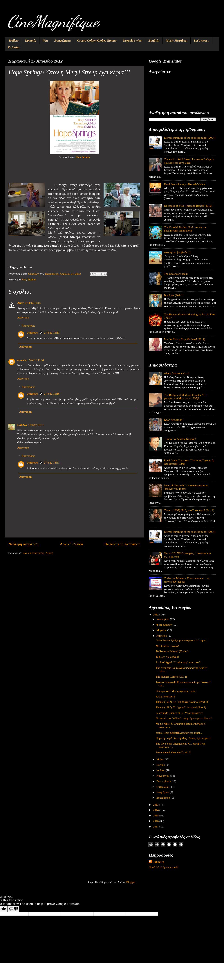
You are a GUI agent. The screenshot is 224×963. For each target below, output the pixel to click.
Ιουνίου (161, 764)
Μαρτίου (161, 630)
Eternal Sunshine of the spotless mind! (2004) (189, 137)
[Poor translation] (13, 909)
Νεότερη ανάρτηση (23, 544)
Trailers (13, 40)
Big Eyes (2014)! (173, 295)
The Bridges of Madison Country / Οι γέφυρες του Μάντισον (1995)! (185, 396)
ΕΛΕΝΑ (22, 425)
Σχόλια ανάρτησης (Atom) (38, 552)
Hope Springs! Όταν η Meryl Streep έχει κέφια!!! (183, 738)
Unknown (32, 332)
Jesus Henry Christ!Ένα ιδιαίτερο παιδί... (179, 732)
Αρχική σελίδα (71, 544)
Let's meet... (201, 40)
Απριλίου (162, 635)
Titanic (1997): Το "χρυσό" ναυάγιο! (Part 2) (189, 510)
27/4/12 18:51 (51, 462)
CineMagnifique (53, 21)
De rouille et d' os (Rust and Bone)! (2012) (188, 205)
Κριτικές (30, 40)
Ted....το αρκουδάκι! (167, 656)
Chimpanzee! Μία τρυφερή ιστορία (176, 691)
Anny (20, 302)
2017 (156, 826)
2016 (156, 821)
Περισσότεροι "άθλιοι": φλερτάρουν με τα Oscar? (184, 718)
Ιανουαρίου (163, 619)
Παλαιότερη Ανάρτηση (122, 544)
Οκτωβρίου (163, 786)
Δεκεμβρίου (163, 797)
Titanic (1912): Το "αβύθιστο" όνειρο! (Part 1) (182, 701)
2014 (156, 809)
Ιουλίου (161, 770)
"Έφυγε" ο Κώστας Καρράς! (180, 438)
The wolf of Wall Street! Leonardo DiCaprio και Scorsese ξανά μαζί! (189, 161)
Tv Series (14, 47)
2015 (156, 815)
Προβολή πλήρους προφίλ (163, 867)
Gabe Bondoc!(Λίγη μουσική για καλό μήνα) (181, 640)
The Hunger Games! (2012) (171, 676)
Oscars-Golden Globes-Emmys (97, 40)
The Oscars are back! (176, 273)
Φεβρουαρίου (164, 624)
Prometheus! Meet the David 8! (173, 752)
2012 (156, 614)
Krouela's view (132, 40)
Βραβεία (154, 40)
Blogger (130, 882)
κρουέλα (22, 360)
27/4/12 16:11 (51, 332)
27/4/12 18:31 (36, 425)
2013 (156, 804)
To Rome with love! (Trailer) (172, 651)
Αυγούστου (163, 775)
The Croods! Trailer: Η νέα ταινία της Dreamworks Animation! (185, 229)
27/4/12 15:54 (36, 360)
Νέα (45, 40)
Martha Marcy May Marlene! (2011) (184, 339)
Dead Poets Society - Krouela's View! (185, 184)
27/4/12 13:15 (33, 302)
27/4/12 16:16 (51, 393)
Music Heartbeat (176, 40)
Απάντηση (23, 317)
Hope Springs (83, 157)
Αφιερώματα (62, 40)
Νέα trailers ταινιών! (167, 645)
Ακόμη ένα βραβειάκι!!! (177, 252)
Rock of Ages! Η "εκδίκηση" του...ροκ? (178, 662)
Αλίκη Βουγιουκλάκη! (176, 373)
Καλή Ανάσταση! (173, 419)
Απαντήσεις (28, 325)
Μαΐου (160, 759)
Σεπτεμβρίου (163, 781)
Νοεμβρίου (163, 792)
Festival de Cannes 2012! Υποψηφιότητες (179, 712)
